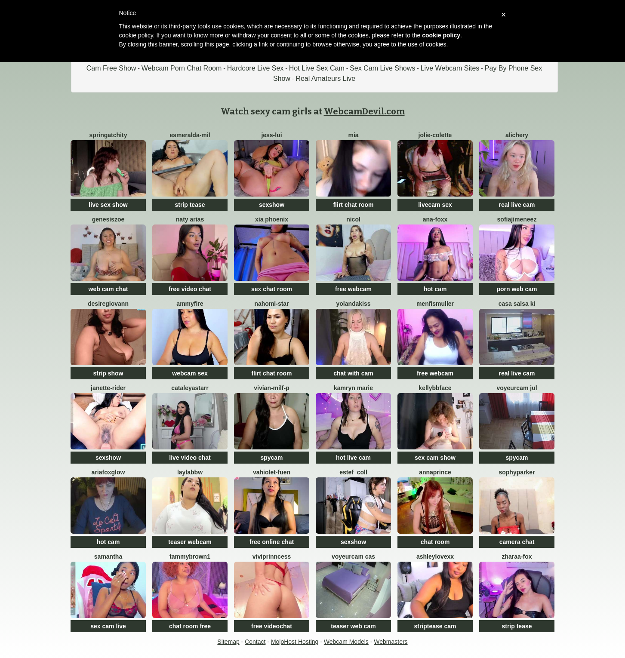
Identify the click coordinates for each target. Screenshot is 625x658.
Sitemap (228, 641)
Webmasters (390, 641)
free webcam (353, 289)
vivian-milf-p (271, 387)
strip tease (190, 204)
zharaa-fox (517, 556)
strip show (108, 373)
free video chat (190, 289)
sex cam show (435, 457)
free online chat (271, 541)
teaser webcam (189, 541)
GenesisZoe (108, 219)
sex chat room (271, 289)
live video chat (189, 457)
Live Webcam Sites (450, 68)
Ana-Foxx (435, 219)
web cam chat (108, 289)
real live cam (517, 204)
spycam (271, 457)
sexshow (271, 204)
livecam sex (435, 204)
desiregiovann (108, 303)
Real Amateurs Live (325, 78)
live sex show (108, 204)
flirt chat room (353, 204)
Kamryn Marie (353, 387)
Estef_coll (353, 472)
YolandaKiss (353, 303)
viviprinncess (271, 556)
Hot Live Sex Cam (317, 68)
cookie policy (441, 35)
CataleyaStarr (189, 387)
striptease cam (435, 626)
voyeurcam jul (516, 387)
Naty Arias (190, 219)
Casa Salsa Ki (517, 303)
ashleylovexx (435, 556)
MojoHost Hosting (295, 641)
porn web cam (516, 289)
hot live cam (353, 457)
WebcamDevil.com (364, 111)
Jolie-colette (435, 135)
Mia (353, 135)
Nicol (353, 219)
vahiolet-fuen (271, 472)
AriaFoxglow (108, 472)
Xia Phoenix (271, 219)
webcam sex (190, 373)
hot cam (435, 289)
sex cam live (108, 626)
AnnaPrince (435, 472)
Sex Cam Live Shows (382, 68)
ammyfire (189, 303)
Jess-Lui (271, 135)
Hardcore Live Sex (255, 68)
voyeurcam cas (353, 556)
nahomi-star (271, 303)
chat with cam (353, 373)
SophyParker (517, 472)
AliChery (516, 135)
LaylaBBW (190, 472)
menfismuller (435, 303)
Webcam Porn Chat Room (182, 68)
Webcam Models (346, 641)
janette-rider (108, 387)
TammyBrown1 (189, 556)
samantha (108, 556)
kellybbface (435, 387)
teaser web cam (353, 626)
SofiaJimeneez (517, 219)
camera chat (517, 541)
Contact (255, 641)
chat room (435, 541)
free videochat (271, 626)
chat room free (190, 626)
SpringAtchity (108, 135)
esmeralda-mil (189, 135)
